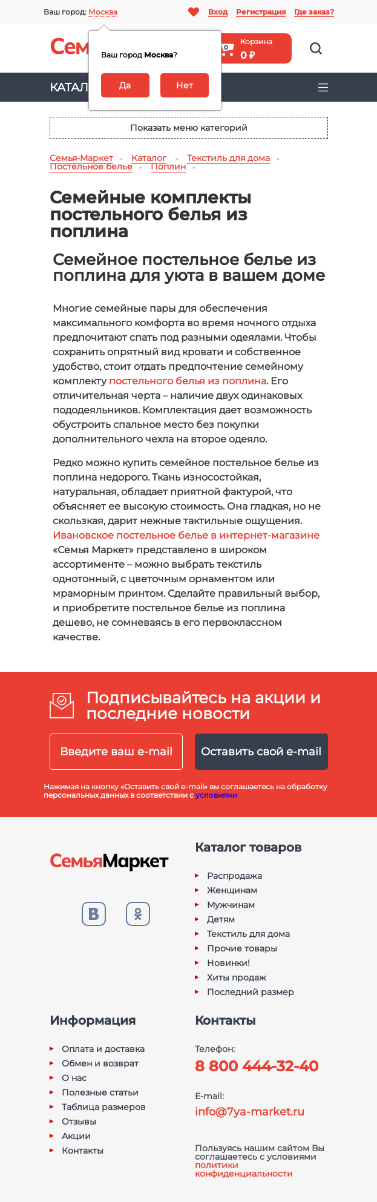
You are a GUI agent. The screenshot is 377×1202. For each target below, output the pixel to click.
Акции (76, 1136)
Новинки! (228, 963)
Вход (218, 11)
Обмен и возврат (100, 1063)
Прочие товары (242, 948)
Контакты (82, 1150)
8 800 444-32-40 (256, 1066)
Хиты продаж (236, 977)
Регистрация (261, 11)
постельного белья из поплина (187, 381)
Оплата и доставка (103, 1049)
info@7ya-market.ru (249, 1111)
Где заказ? (314, 11)
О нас (74, 1078)
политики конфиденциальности (244, 1169)
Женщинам (232, 890)
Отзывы (79, 1121)
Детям (221, 919)
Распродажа (234, 876)
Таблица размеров (104, 1107)
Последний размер (250, 992)
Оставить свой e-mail (261, 751)
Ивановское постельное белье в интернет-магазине (186, 535)
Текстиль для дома (248, 934)
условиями (216, 795)
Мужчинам (231, 905)
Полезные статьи (100, 1092)
